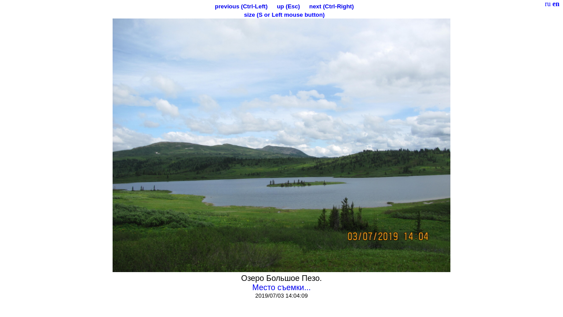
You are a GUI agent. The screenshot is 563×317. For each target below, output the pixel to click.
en (555, 3)
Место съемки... (281, 287)
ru (548, 3)
